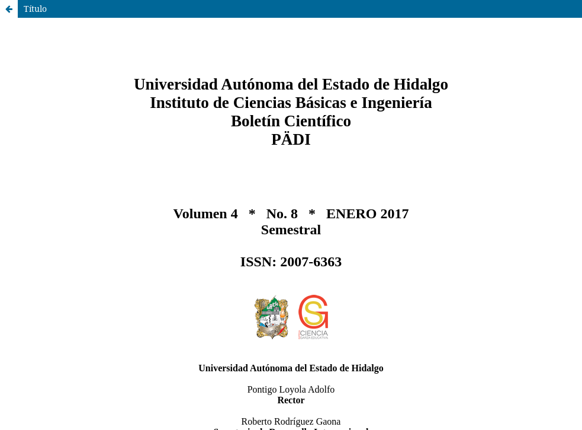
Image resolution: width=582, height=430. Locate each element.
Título (35, 8)
